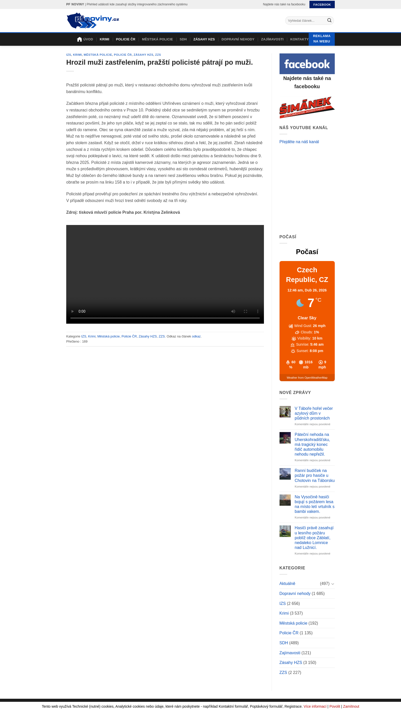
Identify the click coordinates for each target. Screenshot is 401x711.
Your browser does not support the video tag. (165, 274)
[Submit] (329, 20)
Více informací (315, 706)
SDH (183, 39)
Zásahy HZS (204, 39)
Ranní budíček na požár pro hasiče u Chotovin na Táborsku (315, 475)
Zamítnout (351, 706)
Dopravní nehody (237, 39)
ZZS (158, 54)
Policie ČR (125, 39)
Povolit (334, 706)
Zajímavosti (272, 39)
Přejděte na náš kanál (299, 142)
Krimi (104, 39)
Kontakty (299, 39)
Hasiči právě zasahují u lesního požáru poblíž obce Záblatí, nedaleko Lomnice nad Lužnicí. (314, 538)
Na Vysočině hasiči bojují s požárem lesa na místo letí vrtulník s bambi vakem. (315, 504)
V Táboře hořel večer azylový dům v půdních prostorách (314, 413)
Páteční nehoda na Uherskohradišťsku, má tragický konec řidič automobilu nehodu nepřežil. (312, 444)
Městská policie (157, 39)
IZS (68, 54)
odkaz (196, 336)
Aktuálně (287, 583)
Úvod (85, 39)
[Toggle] (333, 584)
